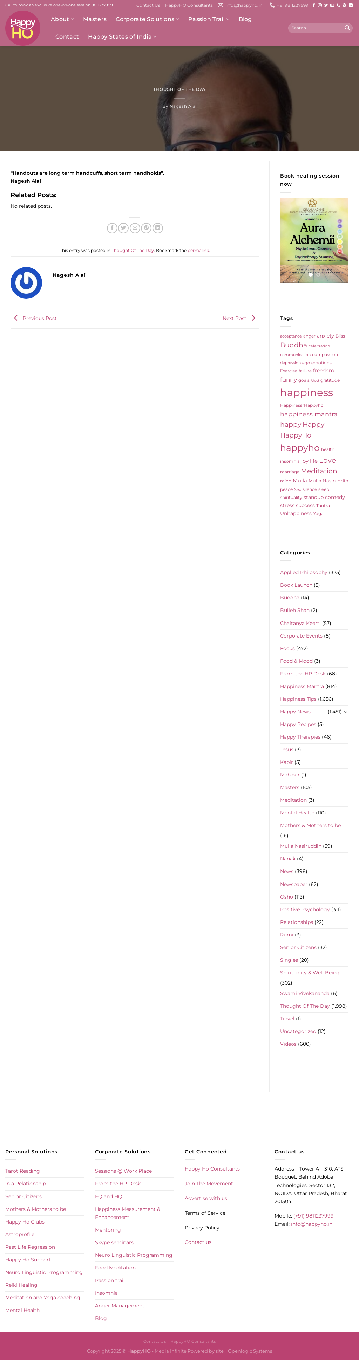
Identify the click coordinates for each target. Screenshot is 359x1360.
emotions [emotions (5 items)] (321, 362)
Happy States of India (122, 36)
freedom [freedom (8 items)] (323, 370)
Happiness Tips (298, 699)
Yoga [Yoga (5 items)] (318, 513)
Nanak (288, 858)
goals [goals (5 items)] (304, 380)
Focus (287, 648)
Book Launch (296, 585)
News (286, 871)
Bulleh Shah (295, 610)
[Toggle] (346, 711)
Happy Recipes (298, 724)
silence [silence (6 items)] (310, 489)
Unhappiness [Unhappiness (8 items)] (296, 513)
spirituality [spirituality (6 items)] (291, 497)
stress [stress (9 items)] (287, 505)
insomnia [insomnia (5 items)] (290, 461)
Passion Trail (209, 19)
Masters (95, 19)
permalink (198, 250)
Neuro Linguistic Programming (44, 1272)
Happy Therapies (300, 737)
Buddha (289, 597)
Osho (286, 897)
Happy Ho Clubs (25, 1222)
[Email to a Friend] (135, 228)
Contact (67, 36)
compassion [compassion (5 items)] (325, 354)
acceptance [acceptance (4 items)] (291, 336)
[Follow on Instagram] (320, 5)
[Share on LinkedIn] (158, 228)
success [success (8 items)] (305, 505)
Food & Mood (296, 661)
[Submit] (346, 28)
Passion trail (110, 1280)
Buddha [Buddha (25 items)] (293, 345)
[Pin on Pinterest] (146, 228)
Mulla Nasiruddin (300, 846)
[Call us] (338, 5)
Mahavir (290, 775)
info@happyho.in (311, 1224)
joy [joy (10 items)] (305, 461)
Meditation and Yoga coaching (42, 1297)
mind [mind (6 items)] (285, 481)
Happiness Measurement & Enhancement (127, 1213)
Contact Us (148, 5)
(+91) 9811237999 (313, 1216)
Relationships (296, 922)
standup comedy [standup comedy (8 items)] (324, 497)
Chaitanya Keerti (300, 623)
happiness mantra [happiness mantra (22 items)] (309, 414)
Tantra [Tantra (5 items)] (323, 505)
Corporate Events (301, 636)
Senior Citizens (298, 947)
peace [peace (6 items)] (286, 489)
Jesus (286, 749)
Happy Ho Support (28, 1259)
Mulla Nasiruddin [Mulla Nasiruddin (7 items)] (328, 481)
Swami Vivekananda (305, 993)
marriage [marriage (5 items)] (289, 471)
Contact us (198, 1242)
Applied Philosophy (303, 572)
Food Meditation (115, 1268)
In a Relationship (25, 1183)
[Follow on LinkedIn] (351, 5)
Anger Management (119, 1305)
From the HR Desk (303, 674)
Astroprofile (19, 1234)
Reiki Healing (21, 1285)
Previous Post (34, 318)
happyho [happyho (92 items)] (300, 447)
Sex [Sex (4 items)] (297, 489)
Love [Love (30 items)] (327, 460)
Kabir (286, 762)
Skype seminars (114, 1242)
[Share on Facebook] (112, 228)
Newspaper (293, 884)
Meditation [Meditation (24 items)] (319, 471)
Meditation (293, 800)
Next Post (241, 318)
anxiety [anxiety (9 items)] (325, 336)
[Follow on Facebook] (314, 5)
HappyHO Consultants (189, 5)
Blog (245, 19)
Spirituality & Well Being (310, 972)
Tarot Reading (22, 1171)
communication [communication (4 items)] (295, 355)
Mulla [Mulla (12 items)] (300, 480)
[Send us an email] (332, 5)
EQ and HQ (108, 1196)
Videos (288, 1044)
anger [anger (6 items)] (309, 336)
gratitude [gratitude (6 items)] (330, 380)
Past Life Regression (30, 1247)
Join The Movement (209, 1183)
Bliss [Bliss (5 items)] (340, 336)
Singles (289, 960)
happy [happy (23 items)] (290, 424)
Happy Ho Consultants (212, 1169)
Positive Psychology (305, 909)
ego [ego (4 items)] (306, 363)
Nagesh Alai (183, 106)
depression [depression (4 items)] (290, 363)
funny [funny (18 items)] (288, 379)
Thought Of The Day (179, 89)
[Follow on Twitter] (326, 5)
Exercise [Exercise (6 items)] (288, 370)
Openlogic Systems (250, 1351)
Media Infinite (171, 1351)
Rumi (286, 935)
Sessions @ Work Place (123, 1171)
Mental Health (297, 812)
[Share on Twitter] (123, 228)
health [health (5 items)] (327, 449)
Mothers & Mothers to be (310, 825)
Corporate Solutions (147, 19)
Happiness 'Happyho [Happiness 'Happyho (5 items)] (302, 405)
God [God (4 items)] (315, 380)
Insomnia (106, 1293)
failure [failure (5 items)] (305, 370)
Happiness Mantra (302, 686)
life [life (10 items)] (314, 461)
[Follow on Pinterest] (344, 5)
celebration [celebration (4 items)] (319, 346)
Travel (287, 1018)
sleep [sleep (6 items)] (323, 489)
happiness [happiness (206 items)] (306, 392)
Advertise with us (206, 1198)
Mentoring (108, 1230)
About (62, 19)
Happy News (295, 711)
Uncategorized (298, 1031)
